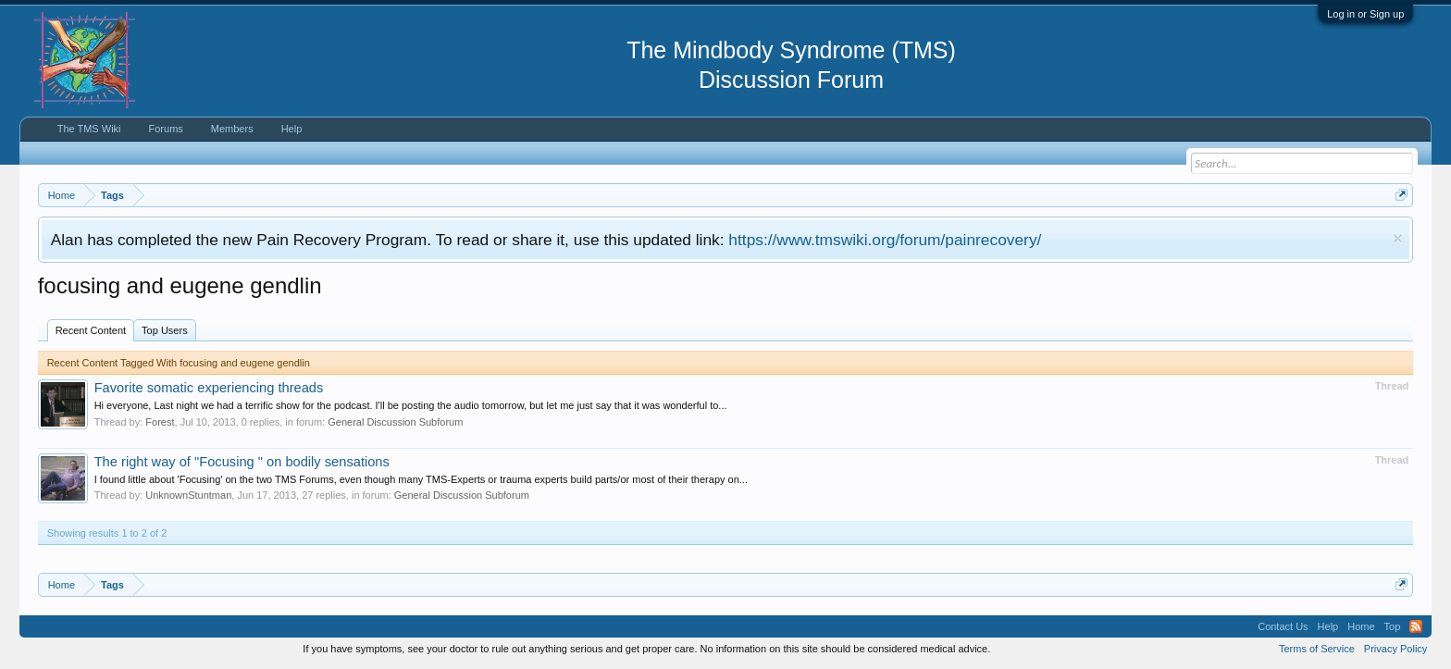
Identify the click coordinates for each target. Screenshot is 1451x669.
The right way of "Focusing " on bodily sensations (242, 461)
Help (292, 128)
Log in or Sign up (1365, 13)
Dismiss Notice (1398, 238)
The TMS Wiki (89, 128)
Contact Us (1283, 626)
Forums (166, 128)
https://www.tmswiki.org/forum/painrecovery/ (884, 239)
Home (1360, 626)
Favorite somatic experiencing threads (209, 387)
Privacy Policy (1395, 648)
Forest (159, 421)
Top (1392, 626)
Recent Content (91, 330)
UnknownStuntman (188, 495)
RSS (1415, 626)
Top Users (165, 330)
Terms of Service (1317, 648)
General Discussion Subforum (395, 421)
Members (232, 128)
